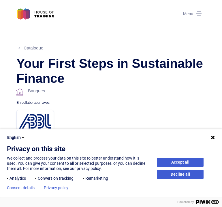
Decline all (180, 174)
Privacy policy (56, 187)
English (16, 137)
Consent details (21, 187)
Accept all (180, 162)
